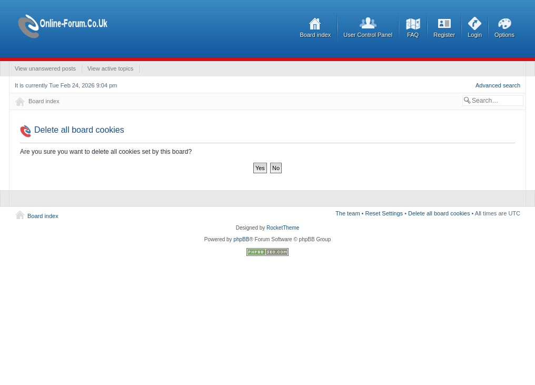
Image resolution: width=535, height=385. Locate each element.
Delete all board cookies (439, 213)
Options (504, 35)
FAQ (413, 35)
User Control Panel (367, 35)
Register (444, 35)
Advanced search (497, 85)
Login (475, 35)
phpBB (241, 239)
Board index (315, 35)
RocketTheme (282, 228)
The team (347, 213)
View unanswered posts (45, 68)
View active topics (110, 68)
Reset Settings (384, 213)
